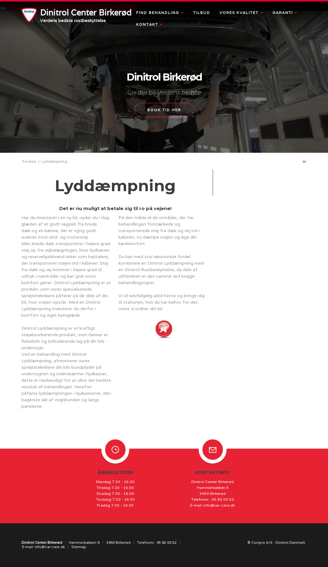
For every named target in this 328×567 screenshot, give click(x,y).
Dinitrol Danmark (290, 542)
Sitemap (78, 547)
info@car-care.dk (219, 505)
